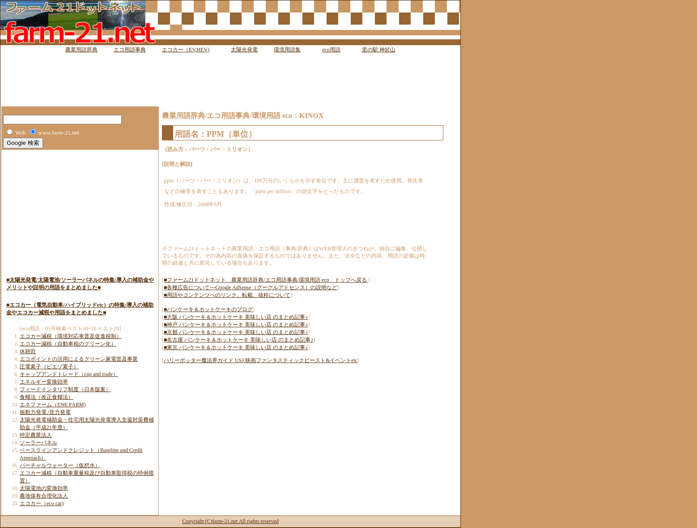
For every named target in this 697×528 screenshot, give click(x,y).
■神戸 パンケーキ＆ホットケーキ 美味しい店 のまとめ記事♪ (236, 324)
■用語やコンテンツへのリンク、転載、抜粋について (227, 295)
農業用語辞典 (81, 49)
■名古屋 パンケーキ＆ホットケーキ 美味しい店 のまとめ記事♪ (238, 340)
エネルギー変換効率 (44, 382)
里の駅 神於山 (378, 49)
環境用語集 (287, 49)
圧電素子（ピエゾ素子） (49, 366)
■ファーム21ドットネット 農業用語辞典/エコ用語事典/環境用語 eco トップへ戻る (266, 280)
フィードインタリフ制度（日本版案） (65, 389)
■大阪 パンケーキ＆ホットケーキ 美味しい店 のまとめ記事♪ (236, 317)
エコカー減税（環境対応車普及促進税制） (71, 336)
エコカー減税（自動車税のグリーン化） (68, 344)
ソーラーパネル (38, 442)
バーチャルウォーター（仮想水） (60, 465)
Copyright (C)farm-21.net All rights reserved (230, 521)
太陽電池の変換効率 (44, 488)
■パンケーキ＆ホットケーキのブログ (208, 309)
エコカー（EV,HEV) (185, 49)
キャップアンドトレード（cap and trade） (69, 374)
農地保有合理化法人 (44, 496)
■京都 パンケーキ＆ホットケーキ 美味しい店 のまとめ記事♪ (236, 332)
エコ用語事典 (130, 49)
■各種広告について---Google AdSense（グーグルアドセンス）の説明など (250, 287)
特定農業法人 (36, 435)
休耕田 (28, 351)
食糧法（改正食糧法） (46, 397)
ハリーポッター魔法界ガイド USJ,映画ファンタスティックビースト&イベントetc (260, 360)
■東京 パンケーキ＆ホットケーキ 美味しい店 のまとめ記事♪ (236, 347)
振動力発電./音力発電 (45, 412)
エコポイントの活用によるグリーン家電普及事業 (79, 359)
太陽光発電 (244, 49)
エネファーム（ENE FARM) (52, 404)
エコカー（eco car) (42, 503)
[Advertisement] (230, 74)
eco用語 (331, 49)
